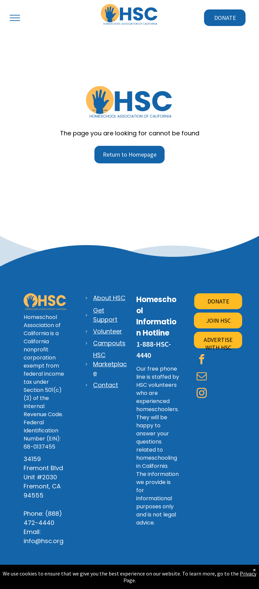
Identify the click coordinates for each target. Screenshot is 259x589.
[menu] (15, 18)
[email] (201, 377)
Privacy (248, 573)
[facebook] (201, 360)
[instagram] (201, 393)
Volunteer (107, 331)
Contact (105, 385)
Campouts (109, 343)
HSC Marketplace (110, 364)
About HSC (109, 298)
